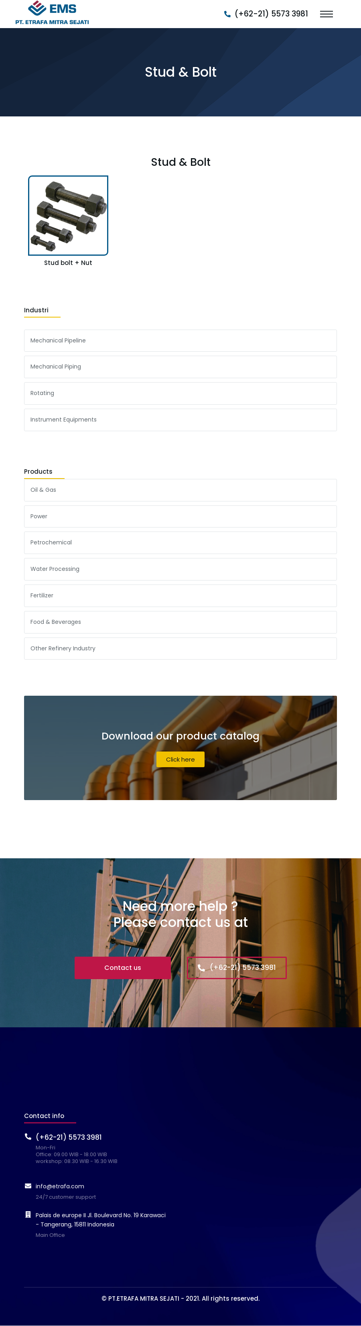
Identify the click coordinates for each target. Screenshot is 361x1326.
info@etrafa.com (60, 1186)
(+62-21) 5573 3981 (271, 13)
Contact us (122, 967)
